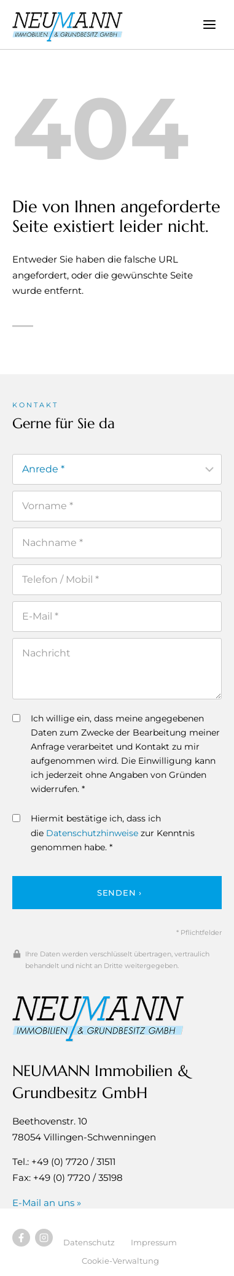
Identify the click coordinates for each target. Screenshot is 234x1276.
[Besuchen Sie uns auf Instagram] (44, 1238)
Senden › (119, 892)
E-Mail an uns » (46, 1203)
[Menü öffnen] (209, 24)
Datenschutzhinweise (92, 833)
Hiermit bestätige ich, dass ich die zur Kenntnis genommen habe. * (103, 832)
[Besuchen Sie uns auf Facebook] (21, 1238)
